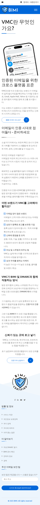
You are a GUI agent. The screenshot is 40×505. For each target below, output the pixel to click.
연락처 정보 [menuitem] (8, 456)
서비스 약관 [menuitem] (8, 415)
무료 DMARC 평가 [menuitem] (10, 447)
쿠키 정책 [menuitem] (7, 424)
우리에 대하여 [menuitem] (9, 428)
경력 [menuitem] (5, 461)
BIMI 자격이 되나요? (17, 120)
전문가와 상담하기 (22, 360)
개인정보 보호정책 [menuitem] (11, 419)
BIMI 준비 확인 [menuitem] (9, 452)
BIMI (15, 501)
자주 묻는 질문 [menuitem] (9, 432)
